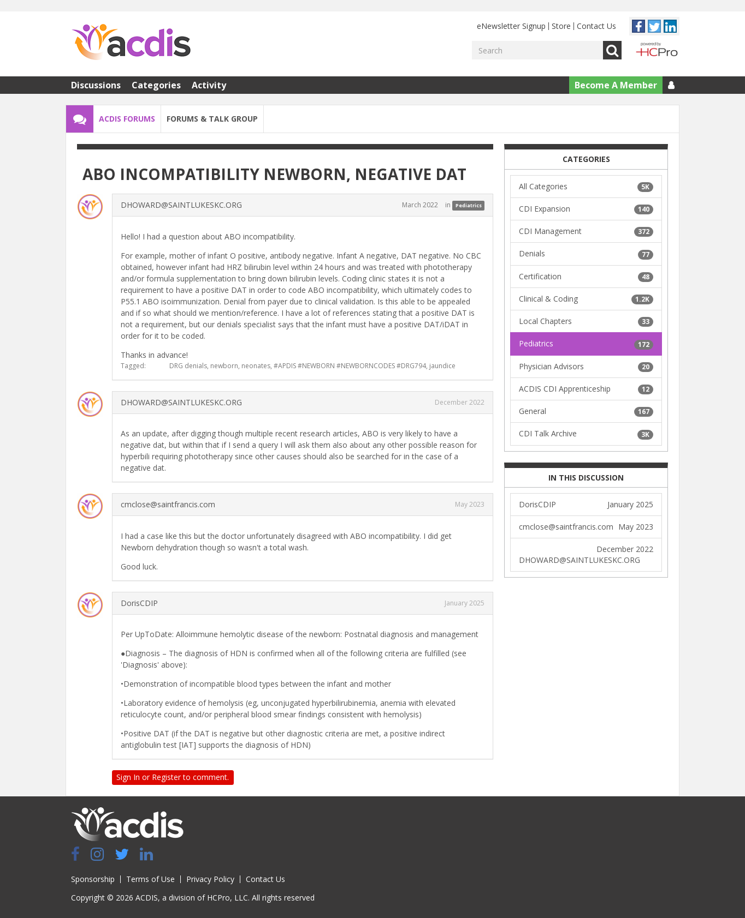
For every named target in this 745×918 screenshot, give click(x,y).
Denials (586, 253)
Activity (209, 85)
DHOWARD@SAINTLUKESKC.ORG (181, 205)
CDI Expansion (586, 208)
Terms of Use (150, 879)
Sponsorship (93, 879)
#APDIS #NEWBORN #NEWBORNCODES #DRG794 (350, 365)
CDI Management (586, 231)
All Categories (586, 186)
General (586, 411)
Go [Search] (612, 50)
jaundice (442, 365)
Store (561, 26)
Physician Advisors (586, 366)
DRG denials (188, 365)
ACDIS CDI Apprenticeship (586, 388)
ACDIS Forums (127, 118)
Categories (156, 85)
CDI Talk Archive (586, 433)
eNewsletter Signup (511, 26)
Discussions (96, 85)
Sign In (128, 777)
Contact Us (596, 26)
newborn (224, 365)
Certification (586, 276)
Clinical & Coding (586, 298)
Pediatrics (469, 205)
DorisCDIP (139, 603)
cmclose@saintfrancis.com (168, 504)
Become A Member (616, 85)
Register (166, 777)
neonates (255, 365)
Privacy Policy (210, 879)
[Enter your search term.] (537, 50)
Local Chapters (586, 321)
